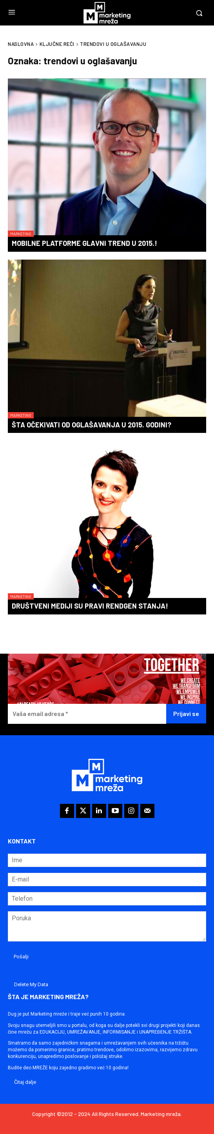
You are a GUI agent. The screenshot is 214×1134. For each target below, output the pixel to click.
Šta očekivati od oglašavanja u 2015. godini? (91, 424)
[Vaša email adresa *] (87, 714)
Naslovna (21, 44)
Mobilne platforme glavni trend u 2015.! (84, 243)
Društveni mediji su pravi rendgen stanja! (90, 606)
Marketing (20, 233)
